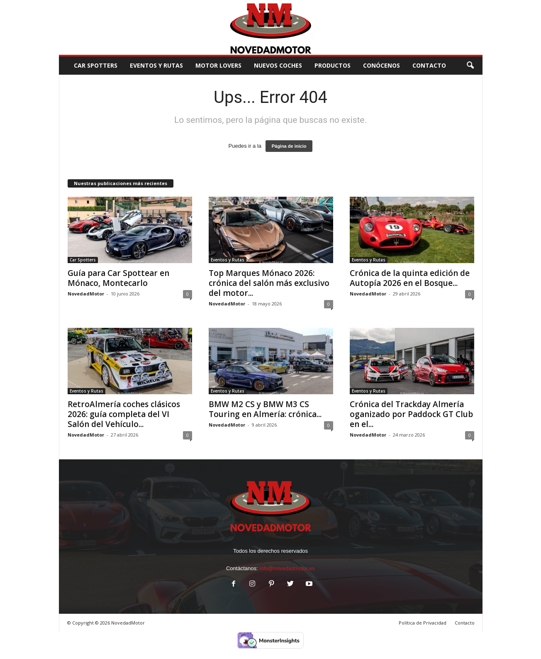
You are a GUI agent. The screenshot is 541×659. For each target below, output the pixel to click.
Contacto (465, 623)
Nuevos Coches (278, 65)
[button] (470, 65)
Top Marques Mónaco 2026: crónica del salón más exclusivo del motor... (269, 283)
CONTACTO (429, 65)
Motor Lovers (218, 65)
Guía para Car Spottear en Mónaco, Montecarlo (118, 278)
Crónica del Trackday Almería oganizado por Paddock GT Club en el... (411, 414)
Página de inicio (289, 146)
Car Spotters (95, 65)
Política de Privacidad (422, 623)
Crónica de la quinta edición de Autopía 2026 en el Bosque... (410, 278)
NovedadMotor (86, 293)
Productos (332, 65)
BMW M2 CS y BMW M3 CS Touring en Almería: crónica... (265, 409)
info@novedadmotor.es (287, 568)
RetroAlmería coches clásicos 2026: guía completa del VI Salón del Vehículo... (124, 414)
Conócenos (381, 65)
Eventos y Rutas (156, 65)
